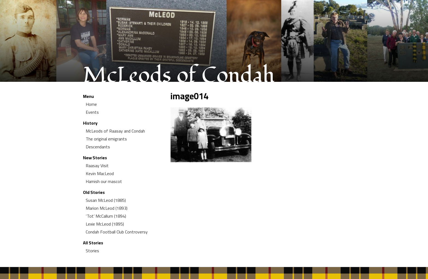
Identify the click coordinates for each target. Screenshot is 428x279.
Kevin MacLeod (100, 173)
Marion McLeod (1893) (106, 208)
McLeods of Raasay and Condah (115, 131)
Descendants (98, 146)
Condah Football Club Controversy (117, 232)
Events (92, 112)
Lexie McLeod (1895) (105, 224)
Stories (92, 250)
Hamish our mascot (104, 181)
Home (91, 104)
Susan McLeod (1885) (106, 200)
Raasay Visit (97, 165)
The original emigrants (106, 139)
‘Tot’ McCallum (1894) (106, 216)
